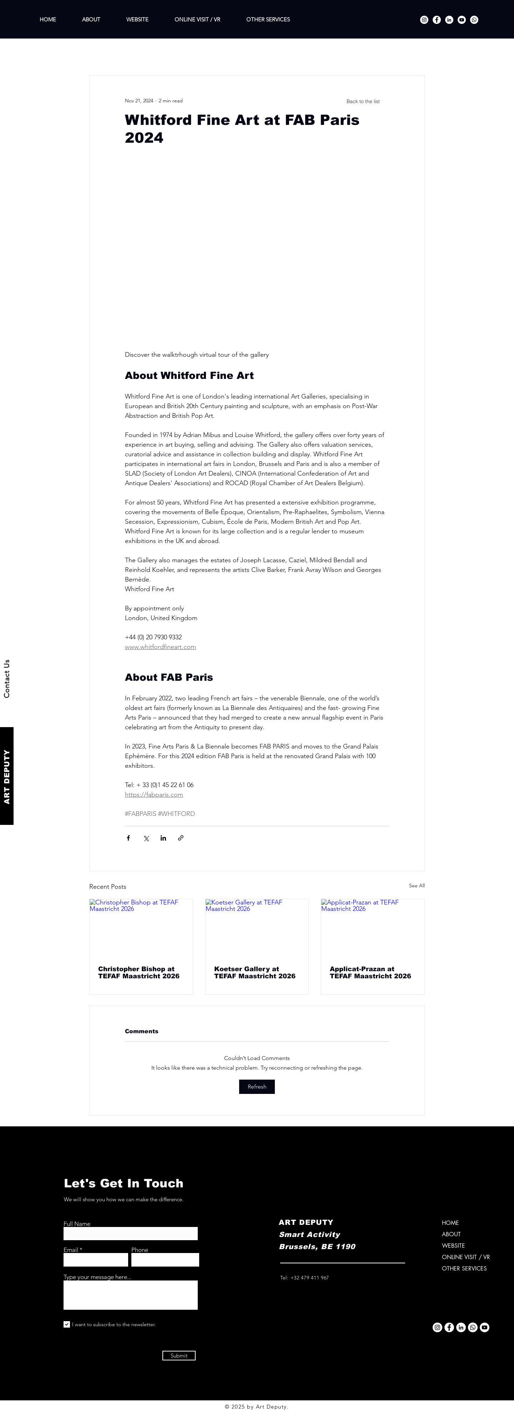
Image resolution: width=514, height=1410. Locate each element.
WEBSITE (453, 1245)
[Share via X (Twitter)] (145, 838)
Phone (139, 1250)
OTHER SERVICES (464, 1268)
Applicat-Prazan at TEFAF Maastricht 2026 (370, 972)
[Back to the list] (363, 101)
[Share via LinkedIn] (163, 838)
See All (417, 885)
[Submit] (179, 1355)
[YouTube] (462, 20)
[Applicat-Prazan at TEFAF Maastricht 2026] (372, 928)
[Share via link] (180, 838)
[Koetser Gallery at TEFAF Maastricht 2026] (257, 928)
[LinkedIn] (449, 20)
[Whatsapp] (474, 20)
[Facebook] (437, 20)
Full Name (77, 1224)
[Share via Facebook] (128, 838)
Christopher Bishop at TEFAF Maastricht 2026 (139, 972)
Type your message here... (97, 1277)
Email (71, 1250)
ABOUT (451, 1234)
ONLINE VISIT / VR (466, 1257)
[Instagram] (424, 20)
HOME (450, 1223)
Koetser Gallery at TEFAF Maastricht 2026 (255, 972)
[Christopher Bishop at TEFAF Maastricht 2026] (141, 928)
